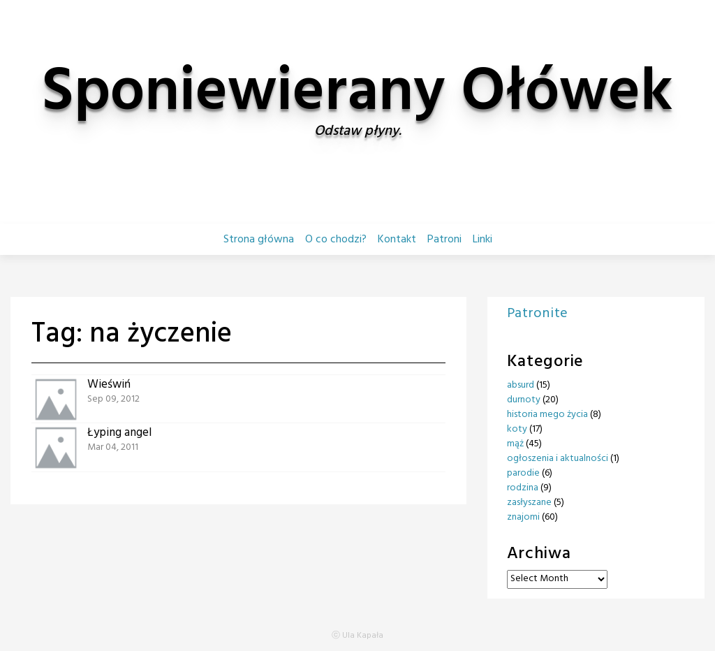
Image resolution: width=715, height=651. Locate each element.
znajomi (523, 517)
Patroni (444, 240)
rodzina (522, 488)
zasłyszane (529, 503)
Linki (482, 240)
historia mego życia (547, 415)
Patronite (537, 313)
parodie (523, 473)
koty (517, 429)
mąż (515, 444)
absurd (520, 385)
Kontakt (397, 240)
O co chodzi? (336, 240)
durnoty (523, 400)
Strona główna (258, 240)
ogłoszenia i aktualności (557, 459)
